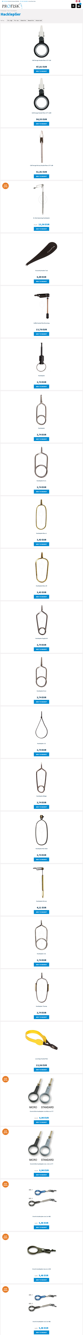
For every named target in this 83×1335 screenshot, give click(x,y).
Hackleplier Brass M (41, 586)
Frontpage (3, 10)
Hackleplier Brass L (41, 533)
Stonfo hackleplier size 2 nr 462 (41, 1321)
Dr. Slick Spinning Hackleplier (41, 218)
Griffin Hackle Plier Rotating (41, 323)
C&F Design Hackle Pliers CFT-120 (41, 60)
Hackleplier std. (41, 953)
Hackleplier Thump (41, 1006)
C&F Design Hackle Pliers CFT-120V (41, 113)
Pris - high (9, 20)
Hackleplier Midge (41, 796)
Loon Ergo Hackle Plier (41, 1059)
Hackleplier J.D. (41, 743)
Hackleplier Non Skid (41, 848)
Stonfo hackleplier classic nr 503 (41, 1269)
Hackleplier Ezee (41, 691)
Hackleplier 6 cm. (41, 481)
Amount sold (39, 20)
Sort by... (3, 20)
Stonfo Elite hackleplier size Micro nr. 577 (41, 1111)
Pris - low (16, 20)
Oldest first (23, 20)
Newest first (31, 20)
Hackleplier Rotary (41, 901)
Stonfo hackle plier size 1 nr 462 (42, 1216)
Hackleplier (41, 375)
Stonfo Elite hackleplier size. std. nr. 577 (41, 1164)
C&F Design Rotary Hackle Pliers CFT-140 (41, 165)
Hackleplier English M (41, 638)
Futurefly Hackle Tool (41, 270)
